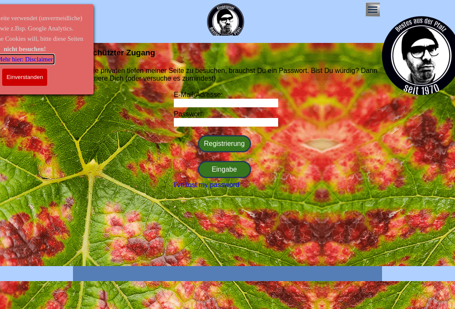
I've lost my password (206, 184)
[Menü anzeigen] (372, 9)
